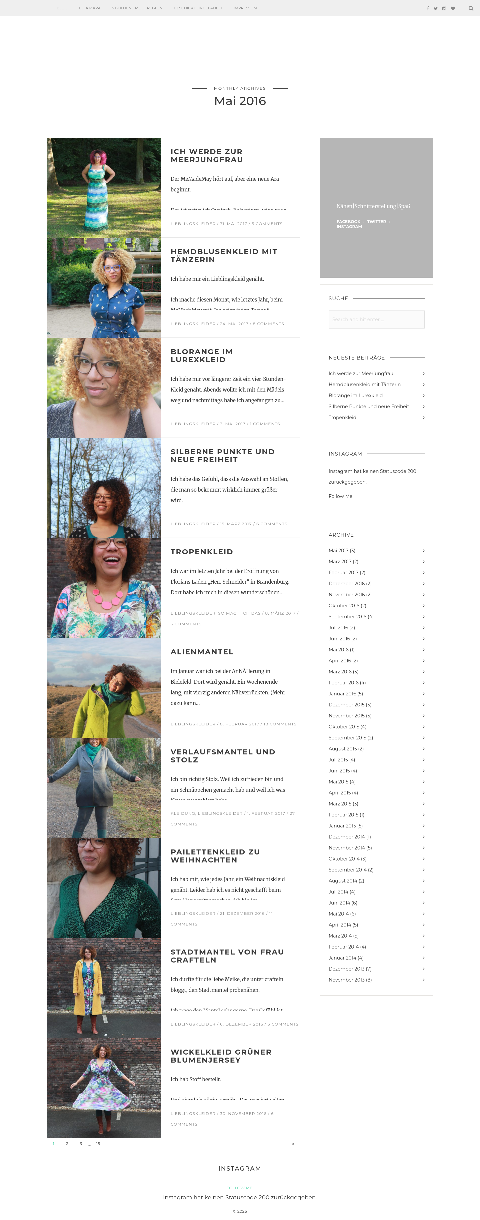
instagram (349, 226)
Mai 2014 (339, 914)
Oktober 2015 (344, 727)
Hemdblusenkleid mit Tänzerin (224, 255)
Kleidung (183, 813)
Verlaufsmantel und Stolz (223, 755)
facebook (348, 221)
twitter (376, 221)
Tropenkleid (202, 551)
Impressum (245, 8)
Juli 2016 (338, 628)
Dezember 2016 (347, 584)
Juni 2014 (339, 903)
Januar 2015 (342, 826)
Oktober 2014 (344, 859)
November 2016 (347, 595)
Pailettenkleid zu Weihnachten (215, 855)
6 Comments (271, 523)
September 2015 (347, 738)
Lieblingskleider (193, 223)
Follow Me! (341, 496)
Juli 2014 (338, 892)
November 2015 (347, 716)
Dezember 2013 (347, 969)
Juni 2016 (339, 639)
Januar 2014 (342, 958)
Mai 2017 (339, 551)
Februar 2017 (344, 573)
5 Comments (267, 223)
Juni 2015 (339, 771)
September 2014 (348, 870)
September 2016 (347, 617)
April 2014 (340, 925)
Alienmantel (202, 651)
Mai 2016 (339, 650)
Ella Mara (89, 8)
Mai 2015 (338, 782)
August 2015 (343, 749)
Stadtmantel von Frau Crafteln (227, 956)
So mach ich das (239, 613)
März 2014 (340, 936)
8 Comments (268, 323)
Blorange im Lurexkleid (202, 355)
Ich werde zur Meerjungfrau (207, 155)
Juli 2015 (338, 760)
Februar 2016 (344, 683)
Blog (62, 8)
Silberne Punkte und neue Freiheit (223, 455)
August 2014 (343, 881)
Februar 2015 (343, 815)
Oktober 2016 (344, 606)
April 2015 (340, 793)
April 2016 (340, 661)
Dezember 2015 (347, 705)
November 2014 (347, 848)
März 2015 (340, 804)
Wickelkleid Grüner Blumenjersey (221, 1056)
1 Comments (265, 423)
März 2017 (340, 562)
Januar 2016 (342, 694)
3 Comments (283, 1024)
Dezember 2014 (347, 837)
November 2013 (347, 980)
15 (98, 1143)
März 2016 (340, 672)
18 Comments (280, 723)
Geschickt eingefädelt (198, 8)
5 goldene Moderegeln (137, 8)
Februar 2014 (344, 947)
